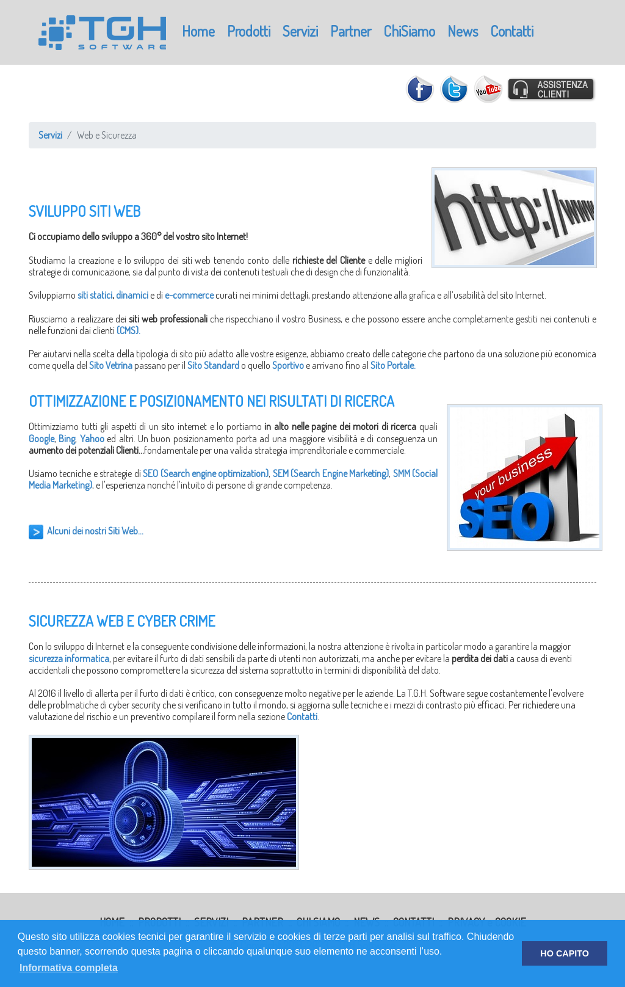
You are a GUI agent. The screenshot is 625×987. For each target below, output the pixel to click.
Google (41, 438)
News (462, 30)
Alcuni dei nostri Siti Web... (95, 531)
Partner (350, 30)
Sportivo (288, 365)
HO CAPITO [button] (564, 953)
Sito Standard (213, 365)
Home (198, 30)
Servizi (300, 30)
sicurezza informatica (69, 658)
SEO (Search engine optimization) (206, 473)
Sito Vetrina (110, 365)
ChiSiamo (409, 30)
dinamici (132, 295)
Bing (67, 438)
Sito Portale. (393, 365)
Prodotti (248, 30)
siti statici (95, 295)
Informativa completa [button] (69, 968)
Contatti (511, 30)
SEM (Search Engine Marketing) (331, 473)
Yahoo (92, 438)
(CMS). (128, 330)
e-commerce (189, 295)
